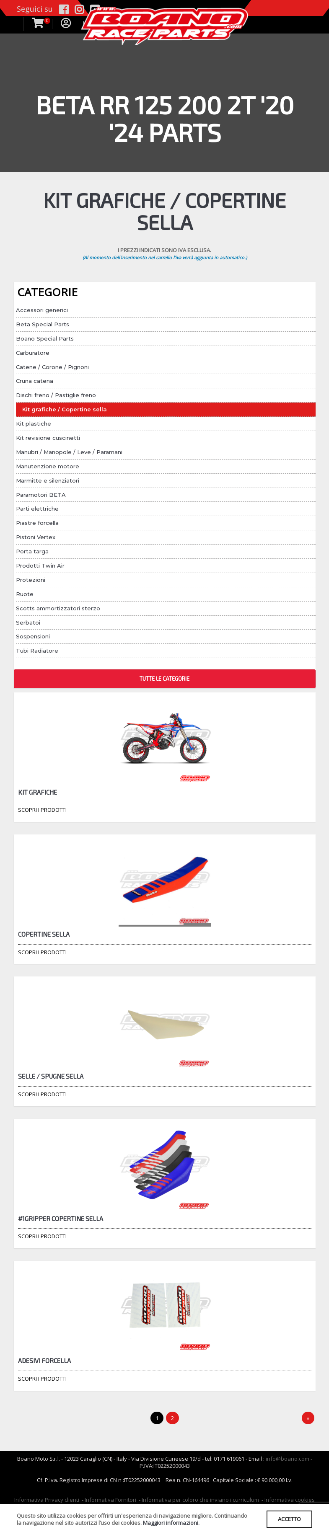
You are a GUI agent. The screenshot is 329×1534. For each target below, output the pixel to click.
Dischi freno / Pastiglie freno (56, 395)
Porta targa (32, 551)
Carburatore (32, 352)
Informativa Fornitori (110, 1499)
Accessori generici (42, 310)
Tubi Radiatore (37, 650)
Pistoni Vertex (35, 537)
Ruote (25, 594)
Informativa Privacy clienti (46, 1499)
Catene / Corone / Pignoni (52, 367)
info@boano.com (287, 1458)
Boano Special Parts (45, 338)
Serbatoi (28, 622)
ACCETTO (289, 1519)
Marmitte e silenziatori (47, 480)
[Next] (308, 1418)
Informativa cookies (289, 1499)
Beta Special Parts (42, 324)
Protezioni (30, 579)
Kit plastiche (33, 423)
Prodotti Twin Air (40, 565)
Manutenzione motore (47, 466)
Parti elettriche (37, 508)
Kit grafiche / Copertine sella (64, 409)
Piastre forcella (37, 522)
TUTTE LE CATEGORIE (164, 678)
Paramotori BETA (41, 494)
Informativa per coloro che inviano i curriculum (200, 1499)
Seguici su (35, 9)
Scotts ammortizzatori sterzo (58, 608)
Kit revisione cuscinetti (48, 437)
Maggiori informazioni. (171, 1522)
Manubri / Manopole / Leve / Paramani (69, 452)
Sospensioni (33, 636)
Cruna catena (34, 380)
